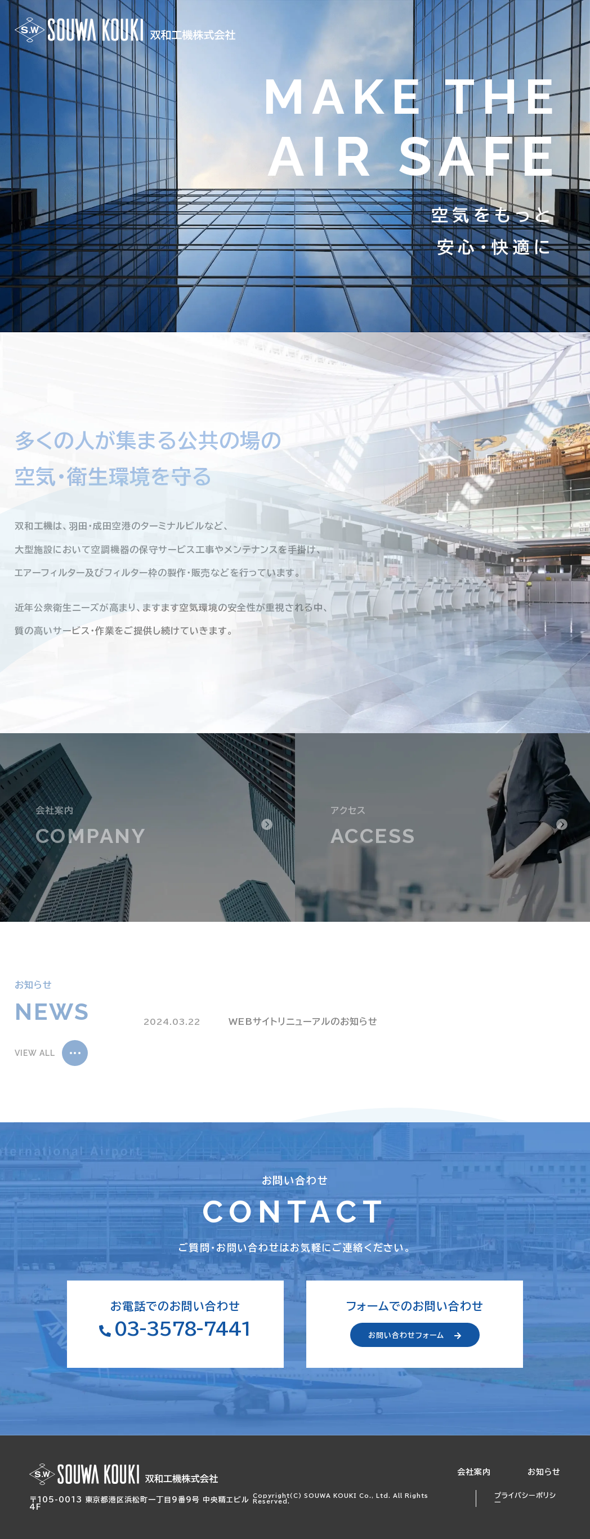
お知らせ (544, 1472)
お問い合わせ (536, 30)
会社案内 (474, 1472)
